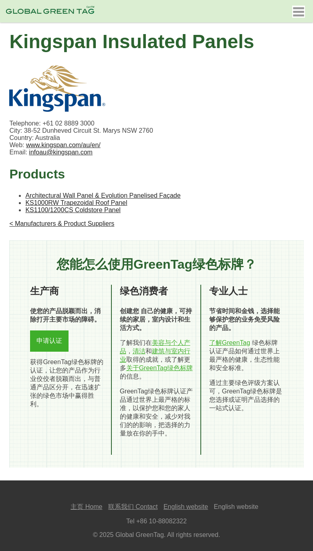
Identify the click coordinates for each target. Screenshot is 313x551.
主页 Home (86, 506)
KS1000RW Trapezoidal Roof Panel (76, 202)
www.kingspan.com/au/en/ (63, 145)
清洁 (139, 351)
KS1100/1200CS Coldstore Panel (73, 210)
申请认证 (49, 340)
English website (186, 506)
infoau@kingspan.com (61, 152)
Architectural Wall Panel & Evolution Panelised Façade (102, 195)
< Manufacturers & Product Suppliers (61, 223)
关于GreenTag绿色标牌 (159, 368)
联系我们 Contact (133, 506)
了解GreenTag (229, 342)
